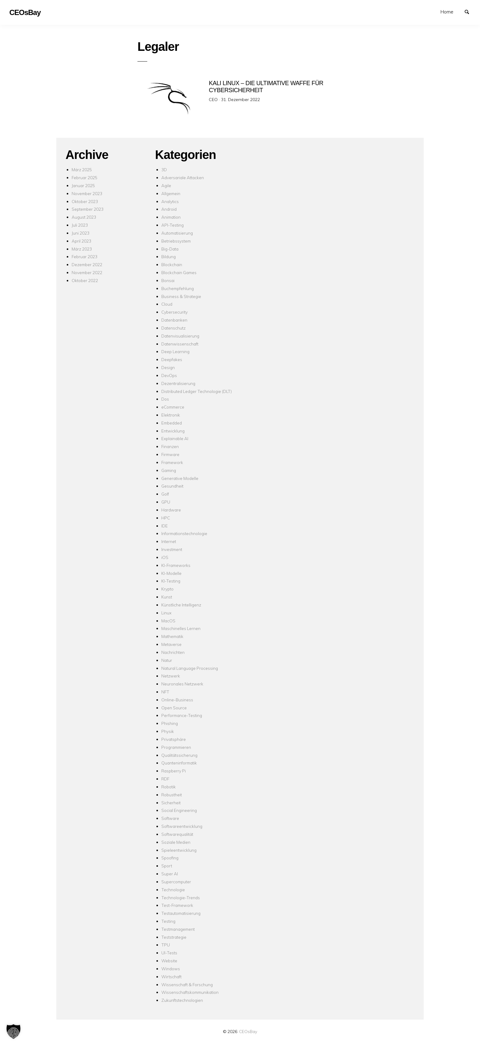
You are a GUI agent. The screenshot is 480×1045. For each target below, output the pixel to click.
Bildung (168, 256)
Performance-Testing (181, 715)
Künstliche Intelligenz (181, 604)
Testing (168, 921)
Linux (166, 612)
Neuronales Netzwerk (182, 683)
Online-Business (177, 699)
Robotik (168, 786)
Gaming (168, 470)
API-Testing (172, 225)
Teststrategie (173, 937)
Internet (168, 541)
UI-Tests (169, 952)
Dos (165, 399)
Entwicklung (173, 430)
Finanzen (170, 446)
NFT (165, 691)
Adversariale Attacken (182, 177)
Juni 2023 (80, 233)
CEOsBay (248, 1031)
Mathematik (172, 636)
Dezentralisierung (178, 383)
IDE (164, 525)
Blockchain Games (179, 272)
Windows (170, 968)
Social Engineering (179, 810)
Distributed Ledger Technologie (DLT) (196, 391)
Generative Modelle (179, 478)
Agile (166, 185)
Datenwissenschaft (179, 343)
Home (447, 12)
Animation (171, 217)
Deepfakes (171, 359)
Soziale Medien (175, 842)
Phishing (169, 723)
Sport (166, 865)
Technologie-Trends (180, 897)
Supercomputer (176, 881)
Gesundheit (172, 486)
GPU (165, 501)
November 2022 (87, 272)
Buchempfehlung (177, 288)
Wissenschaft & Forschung (187, 984)
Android (169, 209)
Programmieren (176, 747)
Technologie (173, 889)
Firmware (170, 454)
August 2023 (84, 217)
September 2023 (87, 209)
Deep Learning (175, 351)
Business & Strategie (181, 296)
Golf (165, 493)
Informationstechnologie (184, 533)
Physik (167, 731)
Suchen (469, 11)
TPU (165, 944)
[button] (13, 1031)
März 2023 (82, 248)
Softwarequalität (177, 834)
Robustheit (171, 794)
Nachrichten (173, 652)
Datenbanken (174, 320)
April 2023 (81, 240)
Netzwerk (170, 675)
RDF (165, 778)
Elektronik (170, 414)
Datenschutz (173, 327)
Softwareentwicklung (181, 826)
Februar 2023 (84, 256)
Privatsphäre (173, 739)
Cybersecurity (174, 312)
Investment (171, 549)
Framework (172, 462)
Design (168, 367)
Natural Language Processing (189, 668)
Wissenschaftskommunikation (190, 992)
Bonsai (167, 280)
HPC (165, 517)
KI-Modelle (171, 573)
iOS (164, 557)
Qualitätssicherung (179, 755)
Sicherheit (171, 802)
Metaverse (171, 644)
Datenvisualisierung (180, 335)
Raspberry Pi (173, 770)
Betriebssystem (176, 240)
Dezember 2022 (87, 264)
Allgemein (170, 193)
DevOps (169, 375)
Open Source (174, 707)
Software (170, 818)
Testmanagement (178, 929)
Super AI (169, 873)
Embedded (171, 422)
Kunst (166, 596)
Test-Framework (177, 905)
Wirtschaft (171, 976)
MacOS (168, 620)
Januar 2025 (83, 185)
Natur (166, 660)
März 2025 (82, 169)
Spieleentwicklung (179, 850)
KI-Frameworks (175, 565)
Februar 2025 (84, 177)
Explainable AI (174, 438)
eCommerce (172, 406)
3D (164, 169)
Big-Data (169, 248)
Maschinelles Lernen (181, 628)
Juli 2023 (80, 225)
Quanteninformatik (179, 762)
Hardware (171, 509)
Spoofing (169, 857)
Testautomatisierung (181, 913)
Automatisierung (177, 233)
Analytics (170, 201)
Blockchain (171, 264)
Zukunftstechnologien (182, 1000)
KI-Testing (170, 580)
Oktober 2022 (85, 280)
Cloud (166, 304)
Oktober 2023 (85, 201)
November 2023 (87, 193)
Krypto (167, 588)
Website (169, 960)
